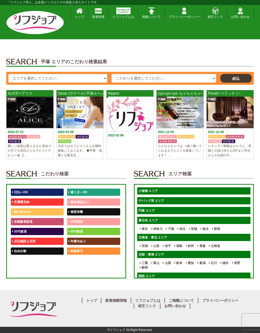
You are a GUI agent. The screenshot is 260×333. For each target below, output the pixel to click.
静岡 (144, 267)
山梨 (167, 263)
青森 (201, 246)
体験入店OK (21, 271)
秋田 (190, 246)
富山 (155, 263)
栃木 (204, 229)
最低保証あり (78, 202)
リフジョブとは (123, 13)
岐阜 (178, 263)
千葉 (170, 229)
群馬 (216, 229)
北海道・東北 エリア (153, 237)
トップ (79, 13)
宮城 (144, 246)
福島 (178, 246)
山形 (155, 246)
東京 (144, 229)
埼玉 (181, 229)
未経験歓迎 (77, 261)
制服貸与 (75, 251)
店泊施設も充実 (24, 241)
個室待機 (75, 212)
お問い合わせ (240, 13)
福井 (225, 263)
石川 (213, 263)
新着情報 (98, 13)
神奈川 (157, 229)
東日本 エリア (148, 220)
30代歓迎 (19, 231)
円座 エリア (147, 210)
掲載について (151, 13)
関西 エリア (147, 276)
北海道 (214, 246)
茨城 (193, 229)
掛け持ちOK (21, 212)
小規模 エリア (148, 191)
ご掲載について (181, 300)
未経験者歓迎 (22, 221)
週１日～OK (77, 192)
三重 (144, 263)
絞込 (236, 78)
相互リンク (215, 13)
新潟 (201, 263)
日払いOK (20, 192)
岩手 (167, 246)
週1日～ (74, 271)
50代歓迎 (19, 261)
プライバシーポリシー (184, 13)
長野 (236, 263)
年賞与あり (77, 241)
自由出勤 (19, 251)
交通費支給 (20, 202)
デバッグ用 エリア (151, 201)
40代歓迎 (75, 231)
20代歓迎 (75, 221)
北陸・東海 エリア (151, 254)
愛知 (190, 263)
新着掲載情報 (116, 300)
